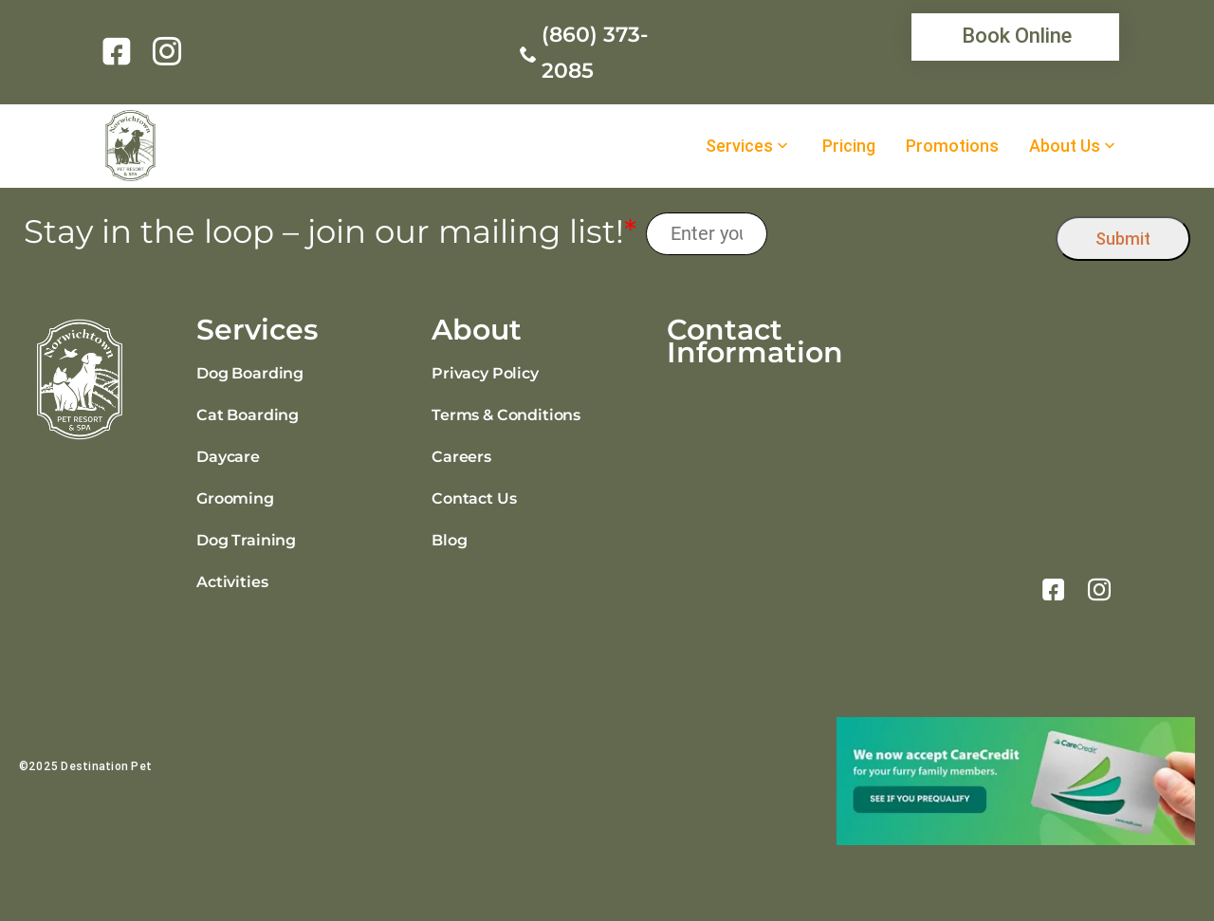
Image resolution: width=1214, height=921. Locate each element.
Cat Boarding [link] (247, 415)
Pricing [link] (848, 146)
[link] (120, 51)
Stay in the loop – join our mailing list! (330, 232)
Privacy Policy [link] (485, 373)
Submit (1122, 238)
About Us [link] (1064, 146)
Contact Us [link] (474, 498)
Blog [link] (449, 540)
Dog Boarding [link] (250, 373)
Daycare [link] (228, 457)
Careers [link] (461, 457)
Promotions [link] (952, 146)
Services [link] (739, 146)
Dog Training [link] (246, 540)
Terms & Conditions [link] (506, 415)
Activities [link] (231, 582)
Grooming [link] (235, 498)
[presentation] (912, 234)
